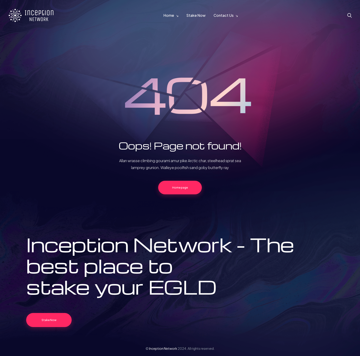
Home (168, 15)
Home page (180, 187)
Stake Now (195, 15)
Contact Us (223, 15)
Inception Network (163, 348)
